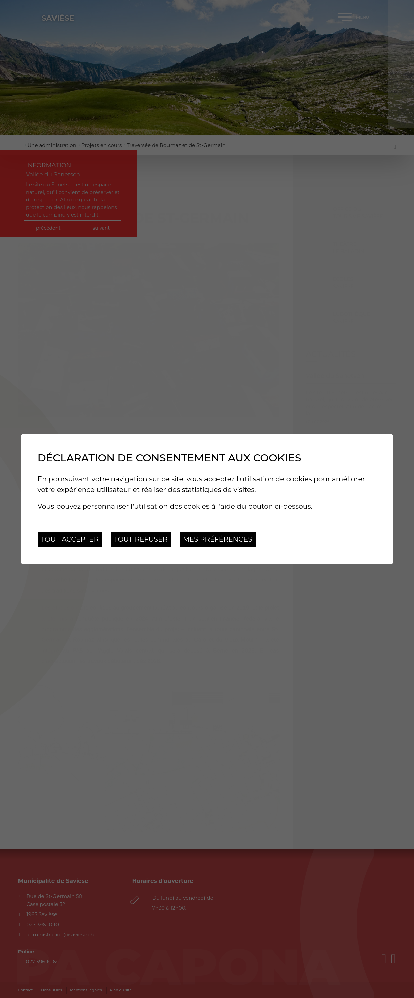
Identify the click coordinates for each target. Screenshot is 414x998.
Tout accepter (70, 539)
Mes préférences (217, 539)
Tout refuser (141, 539)
